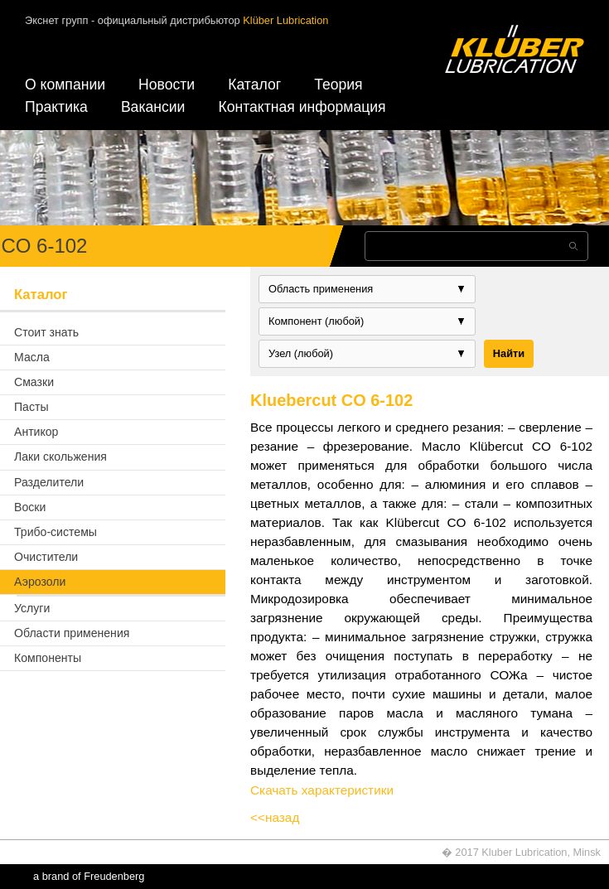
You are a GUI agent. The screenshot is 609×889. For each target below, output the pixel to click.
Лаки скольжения (60, 456)
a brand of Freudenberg (88, 876)
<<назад (274, 817)
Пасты (31, 406)
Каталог (254, 84)
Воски (30, 507)
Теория (338, 84)
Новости (166, 84)
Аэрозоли (39, 581)
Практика (56, 107)
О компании (65, 84)
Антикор (36, 431)
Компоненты (47, 657)
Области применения (71, 633)
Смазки (34, 382)
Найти (508, 353)
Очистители (46, 556)
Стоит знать (46, 332)
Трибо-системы (55, 532)
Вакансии (153, 107)
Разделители (49, 482)
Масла (32, 357)
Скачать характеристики (322, 790)
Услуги (32, 608)
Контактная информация (301, 107)
